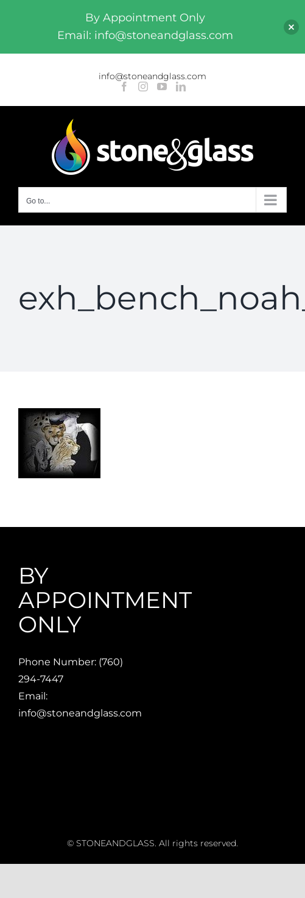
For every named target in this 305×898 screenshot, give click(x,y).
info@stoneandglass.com (152, 76)
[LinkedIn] (181, 86)
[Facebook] (124, 86)
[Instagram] (143, 86)
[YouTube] (162, 86)
